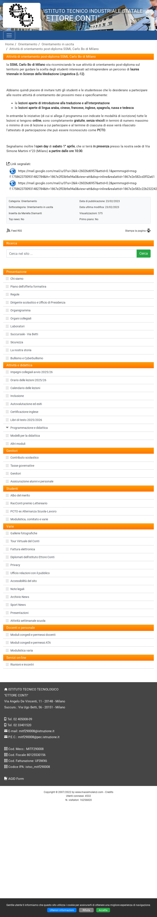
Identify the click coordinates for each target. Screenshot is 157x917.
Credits (109, 792)
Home (9, 44)
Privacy (13, 565)
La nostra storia (18, 350)
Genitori (13, 473)
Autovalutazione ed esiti (24, 404)
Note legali (15, 589)
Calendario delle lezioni (23, 388)
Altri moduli (15, 443)
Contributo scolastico (22, 457)
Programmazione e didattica (27, 427)
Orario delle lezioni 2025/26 (26, 380)
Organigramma (18, 310)
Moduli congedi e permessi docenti (30, 634)
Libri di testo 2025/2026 (24, 420)
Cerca (143, 253)
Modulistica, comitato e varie (27, 519)
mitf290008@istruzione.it (36, 731)
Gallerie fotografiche (21, 533)
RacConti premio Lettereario (26, 503)
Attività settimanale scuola (25, 620)
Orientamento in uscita (58, 44)
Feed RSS (16, 230)
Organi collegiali (18, 318)
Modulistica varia (19, 650)
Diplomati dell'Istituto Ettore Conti (30, 557)
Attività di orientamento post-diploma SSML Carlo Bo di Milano (54, 49)
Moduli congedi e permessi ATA (28, 642)
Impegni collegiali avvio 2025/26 (29, 372)
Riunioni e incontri (20, 664)
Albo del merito (18, 495)
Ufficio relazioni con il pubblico (28, 573)
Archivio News (17, 597)
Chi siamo (14, 278)
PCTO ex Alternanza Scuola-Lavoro (31, 511)
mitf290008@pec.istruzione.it (38, 737)
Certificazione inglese (22, 412)
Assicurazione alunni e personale (29, 481)
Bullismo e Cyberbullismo (24, 358)
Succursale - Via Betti (22, 334)
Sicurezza (14, 342)
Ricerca (11, 243)
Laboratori (15, 326)
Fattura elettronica (20, 549)
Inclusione (15, 396)
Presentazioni (17, 613)
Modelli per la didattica (23, 435)
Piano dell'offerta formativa (26, 286)
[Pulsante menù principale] (9, 35)
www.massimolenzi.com (89, 792)
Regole (12, 294)
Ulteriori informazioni (62, 910)
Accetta (103, 910)
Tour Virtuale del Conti (22, 541)
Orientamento (27, 44)
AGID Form (16, 779)
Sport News (16, 604)
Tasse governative (20, 465)
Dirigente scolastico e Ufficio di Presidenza (35, 302)
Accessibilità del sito (21, 581)
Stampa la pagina (135, 230)
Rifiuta (86, 910)
